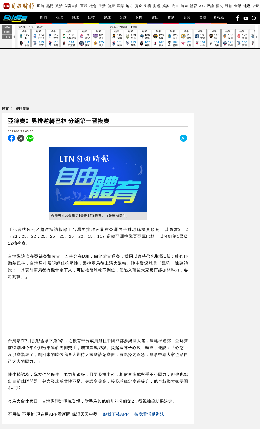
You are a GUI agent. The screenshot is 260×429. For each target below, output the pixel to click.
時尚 (184, 6)
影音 (147, 6)
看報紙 (218, 17)
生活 (102, 6)
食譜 (237, 6)
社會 (92, 6)
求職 (256, 6)
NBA (7, 27)
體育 (193, 6)
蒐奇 (138, 6)
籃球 (75, 17)
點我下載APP (116, 414)
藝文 (219, 6)
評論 (210, 6)
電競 (155, 17)
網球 (107, 17)
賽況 (170, 17)
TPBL (7, 32)
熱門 (49, 6)
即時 (40, 6)
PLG (7, 37)
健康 (111, 6)
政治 (59, 6)
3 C (202, 6)
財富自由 (71, 6)
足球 (123, 17)
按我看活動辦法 (149, 414)
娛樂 (166, 6)
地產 (246, 6)
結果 (24, 38)
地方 (129, 6)
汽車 (175, 6)
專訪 (202, 17)
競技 (91, 17)
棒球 (59, 17)
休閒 (139, 17)
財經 (156, 6)
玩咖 (228, 6)
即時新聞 (22, 108)
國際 (120, 6)
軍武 (83, 6)
